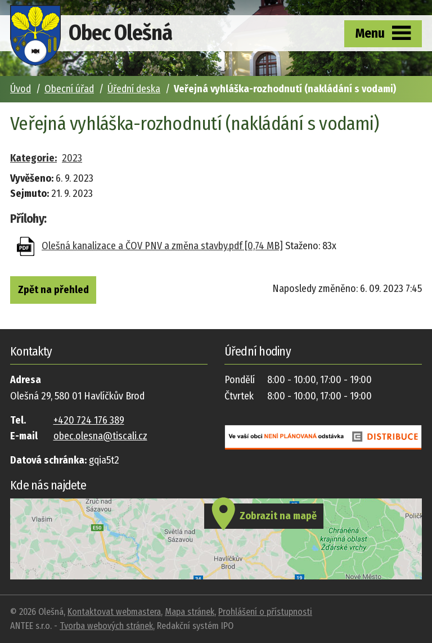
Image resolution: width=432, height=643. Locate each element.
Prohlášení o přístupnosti (265, 611)
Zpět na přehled (53, 290)
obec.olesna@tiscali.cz (100, 436)
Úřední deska (133, 89)
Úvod (20, 89)
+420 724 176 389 (88, 420)
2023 (72, 158)
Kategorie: (33, 158)
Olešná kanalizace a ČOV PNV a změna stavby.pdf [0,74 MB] (162, 246)
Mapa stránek (189, 611)
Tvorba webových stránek (106, 625)
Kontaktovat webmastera (114, 611)
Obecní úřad (69, 89)
